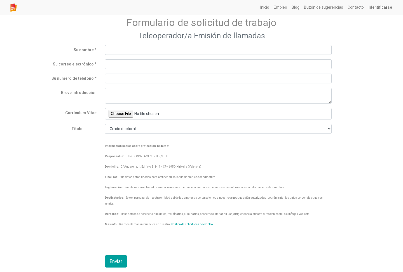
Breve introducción (79, 92)
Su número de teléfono (73, 78)
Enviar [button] (116, 261)
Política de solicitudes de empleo (191, 224)
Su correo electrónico (73, 64)
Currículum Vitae (81, 113)
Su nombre (84, 50)
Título (77, 128)
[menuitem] (264, 7)
